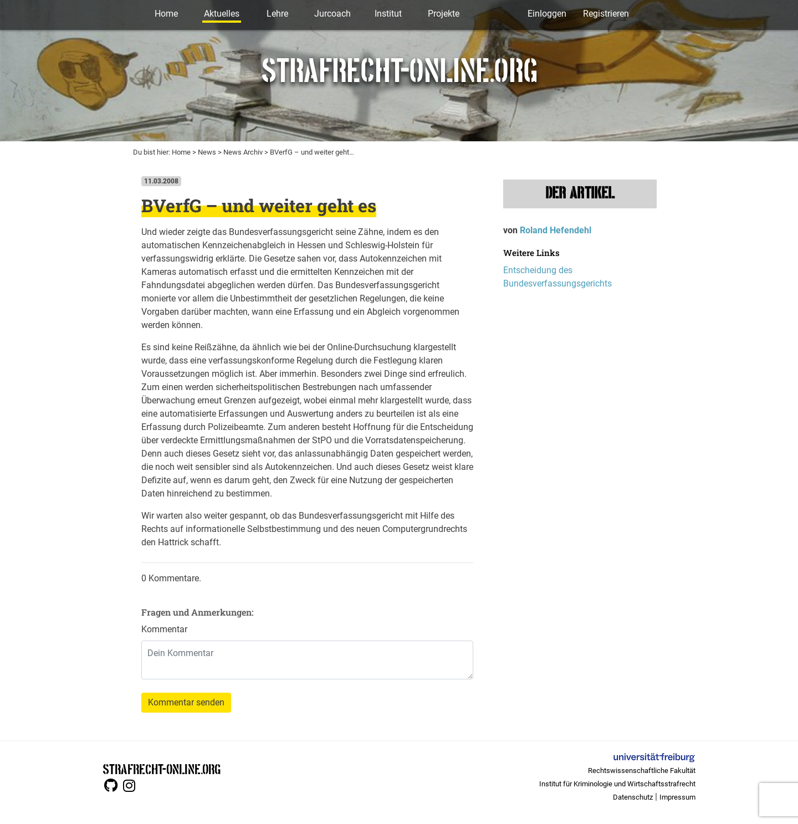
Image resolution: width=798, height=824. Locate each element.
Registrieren (606, 13)
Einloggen (547, 13)
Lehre (277, 13)
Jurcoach (332, 13)
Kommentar (164, 629)
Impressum (677, 797)
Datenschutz (633, 797)
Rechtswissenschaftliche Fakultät (641, 770)
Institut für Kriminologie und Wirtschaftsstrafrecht (617, 784)
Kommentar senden (186, 702)
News (207, 152)
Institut (388, 13)
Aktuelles (221, 13)
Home (166, 13)
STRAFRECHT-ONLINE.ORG (162, 768)
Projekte (443, 13)
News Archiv (243, 152)
